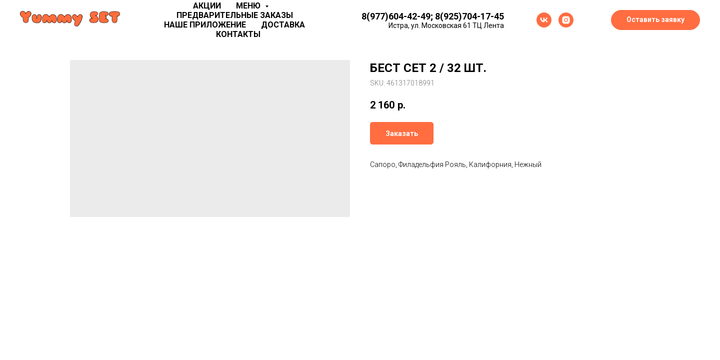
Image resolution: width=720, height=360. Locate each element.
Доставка (283, 25)
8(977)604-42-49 (396, 16)
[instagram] (566, 20)
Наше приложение (205, 25)
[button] (655, 20)
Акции (207, 5)
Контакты (238, 34)
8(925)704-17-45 (469, 16)
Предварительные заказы (234, 15)
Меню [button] (249, 5)
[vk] (544, 20)
